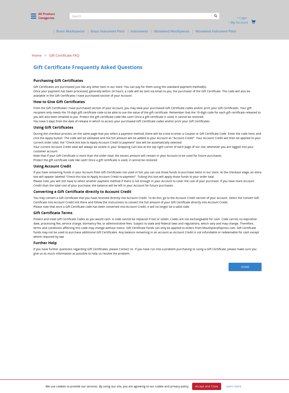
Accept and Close (206, 386)
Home (37, 55)
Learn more (233, 386)
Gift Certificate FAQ (64, 55)
